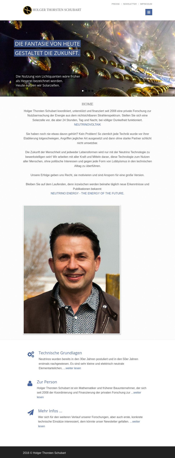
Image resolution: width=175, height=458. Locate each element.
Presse (116, 4)
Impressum (146, 4)
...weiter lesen (72, 368)
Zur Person (47, 381)
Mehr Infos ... (50, 410)
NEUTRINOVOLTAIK (87, 124)
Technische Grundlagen (60, 352)
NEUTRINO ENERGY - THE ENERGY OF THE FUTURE (87, 193)
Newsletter (130, 4)
